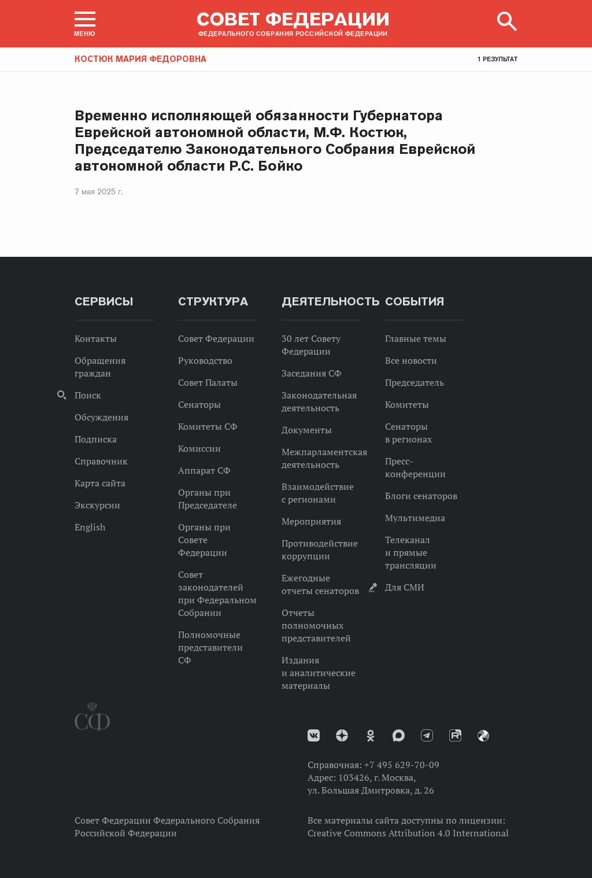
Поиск (88, 395)
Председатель (414, 382)
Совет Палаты (208, 382)
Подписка (96, 439)
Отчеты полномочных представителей (316, 625)
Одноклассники (370, 735)
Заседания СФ (312, 373)
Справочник (101, 461)
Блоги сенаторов (421, 495)
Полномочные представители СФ (210, 647)
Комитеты (407, 404)
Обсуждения (101, 417)
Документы (307, 430)
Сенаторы (199, 404)
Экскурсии (97, 505)
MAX (399, 735)
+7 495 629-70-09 (401, 764)
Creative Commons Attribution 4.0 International (408, 833)
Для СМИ (404, 587)
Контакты (96, 338)
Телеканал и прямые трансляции (410, 552)
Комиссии (199, 448)
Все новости (411, 360)
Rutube (455, 735)
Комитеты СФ (208, 426)
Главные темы (415, 338)
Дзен (342, 735)
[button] (85, 23)
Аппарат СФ (204, 470)
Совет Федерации (216, 338)
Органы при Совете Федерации (204, 539)
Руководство (205, 360)
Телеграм (427, 735)
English (90, 527)
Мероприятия (311, 521)
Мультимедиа (415, 517)
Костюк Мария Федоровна (140, 59)
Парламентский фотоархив (483, 735)
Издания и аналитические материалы (319, 672)
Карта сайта (100, 483)
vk (314, 735)
